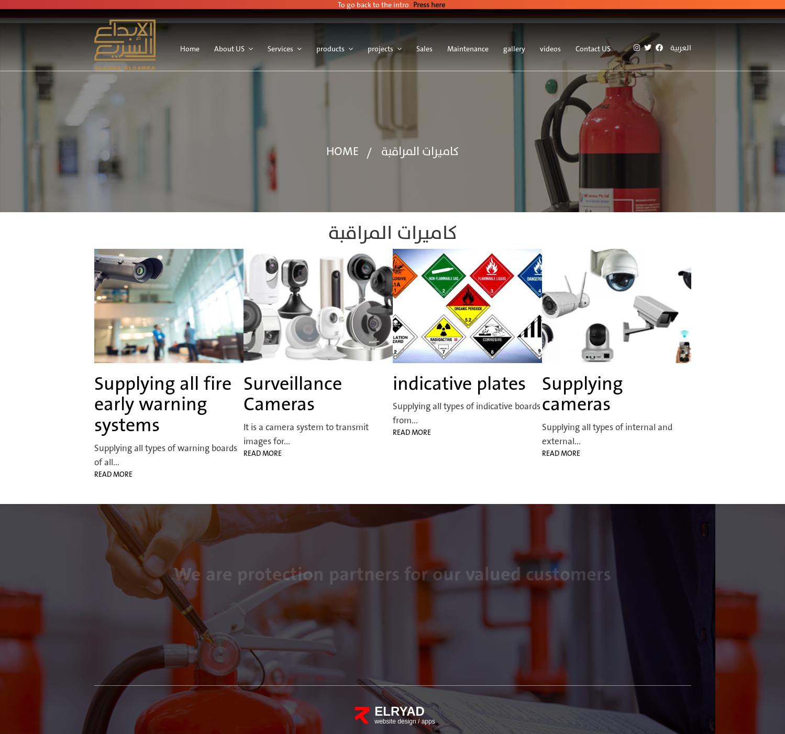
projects (380, 45)
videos (550, 45)
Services (280, 45)
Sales (424, 45)
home (342, 151)
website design (396, 721)
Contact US (593, 45)
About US (229, 45)
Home (190, 45)
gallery (514, 45)
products (330, 45)
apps (428, 721)
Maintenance (468, 45)
